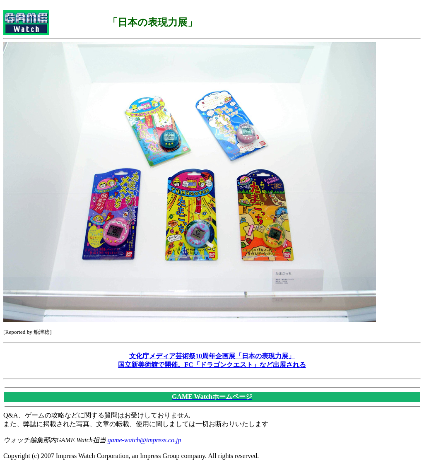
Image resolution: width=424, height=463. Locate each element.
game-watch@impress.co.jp (144, 440)
